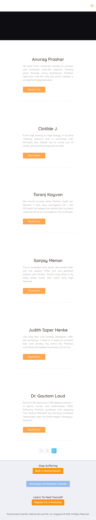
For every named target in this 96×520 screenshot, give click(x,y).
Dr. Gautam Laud (48, 396)
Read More (34, 90)
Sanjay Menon (48, 261)
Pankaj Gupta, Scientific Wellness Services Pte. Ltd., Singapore (35, 514)
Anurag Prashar (48, 59)
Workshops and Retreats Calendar (48, 484)
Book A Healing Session (48, 471)
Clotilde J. (48, 129)
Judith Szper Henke (48, 330)
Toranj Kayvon (48, 195)
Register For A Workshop (48, 502)
